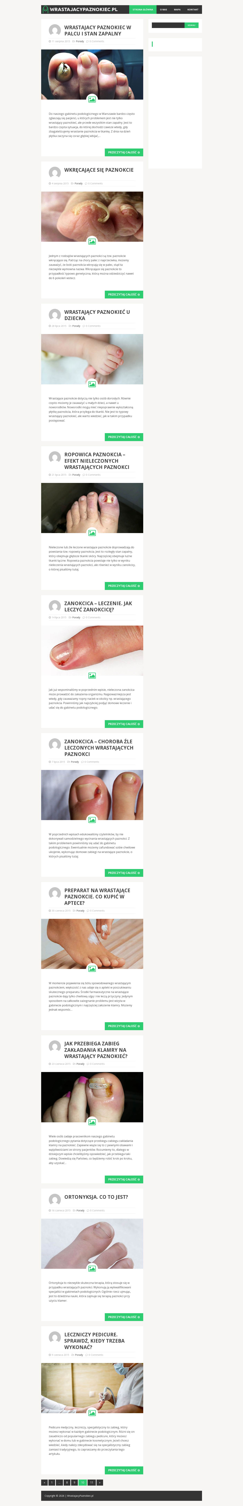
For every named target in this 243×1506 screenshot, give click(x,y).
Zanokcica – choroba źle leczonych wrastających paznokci (99, 747)
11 (91, 1482)
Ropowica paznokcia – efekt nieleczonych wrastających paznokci (96, 460)
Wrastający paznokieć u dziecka (97, 315)
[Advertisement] (178, 112)
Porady (80, 41)
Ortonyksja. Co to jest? (96, 1197)
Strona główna (143, 9)
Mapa (177, 9)
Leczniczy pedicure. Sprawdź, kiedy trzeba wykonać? (94, 1340)
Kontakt (193, 9)
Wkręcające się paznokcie (99, 170)
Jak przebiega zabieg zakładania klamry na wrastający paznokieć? (95, 1049)
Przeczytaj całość (124, 152)
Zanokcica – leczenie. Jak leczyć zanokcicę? (98, 606)
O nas (163, 9)
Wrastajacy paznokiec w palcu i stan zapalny (97, 30)
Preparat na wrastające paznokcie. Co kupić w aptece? (97, 896)
